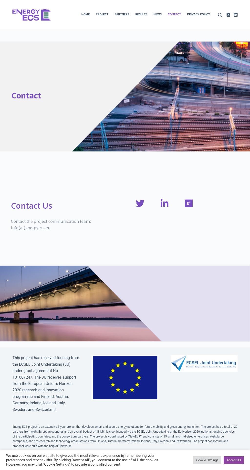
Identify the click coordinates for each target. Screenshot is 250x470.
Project (102, 14)
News (158, 14)
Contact (174, 14)
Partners (122, 14)
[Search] (220, 15)
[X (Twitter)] (228, 15)
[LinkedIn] (236, 15)
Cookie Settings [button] (207, 460)
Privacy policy (198, 14)
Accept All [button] (234, 460)
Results (141, 14)
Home (85, 14)
